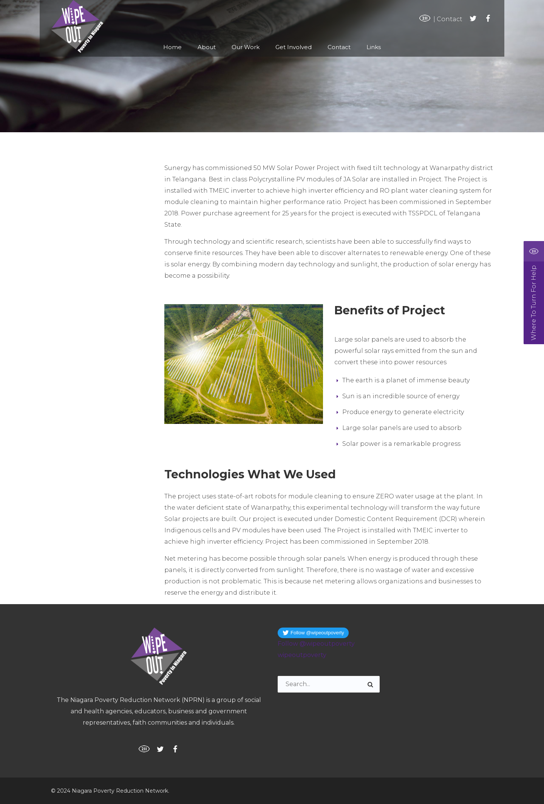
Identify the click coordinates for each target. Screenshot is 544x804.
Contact (449, 19)
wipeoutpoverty (302, 655)
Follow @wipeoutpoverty (316, 643)
